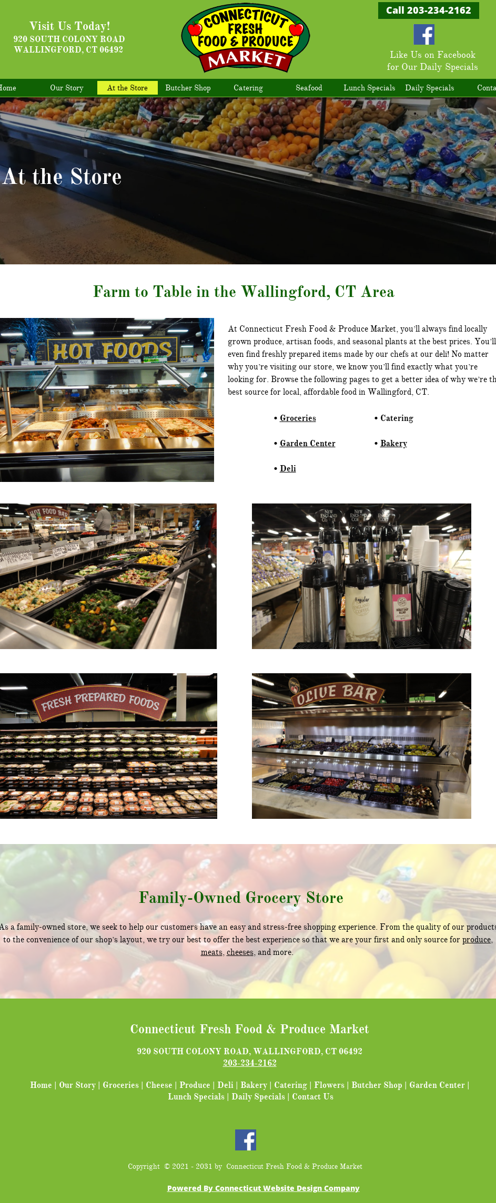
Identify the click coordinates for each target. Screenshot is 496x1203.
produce (476, 939)
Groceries (298, 418)
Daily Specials (258, 1097)
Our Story (77, 1085)
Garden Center (308, 443)
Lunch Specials (196, 1097)
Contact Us (312, 1097)
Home (41, 1085)
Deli (288, 469)
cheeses (240, 952)
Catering (290, 1085)
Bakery (393, 443)
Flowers (329, 1085)
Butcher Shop (376, 1085)
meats (211, 952)
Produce (194, 1085)
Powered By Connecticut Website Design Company (263, 1188)
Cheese (159, 1085)
